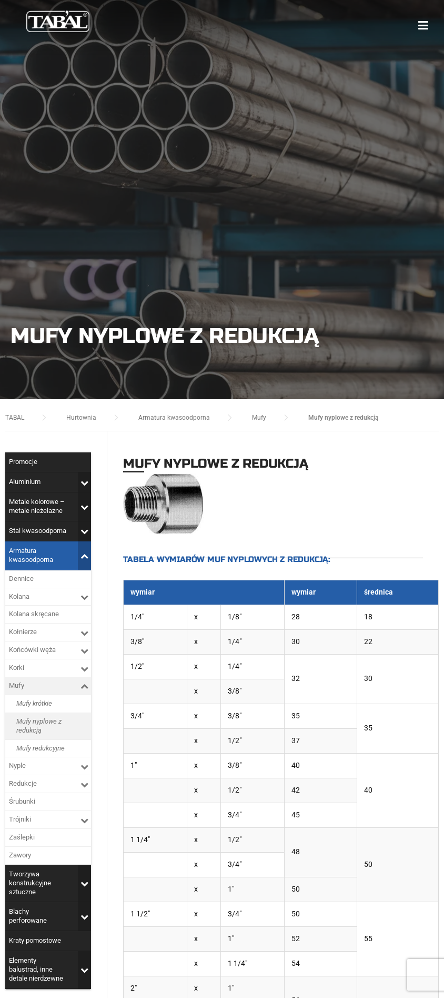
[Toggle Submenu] (84, 482)
